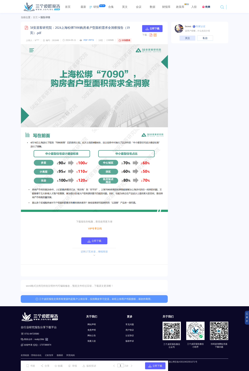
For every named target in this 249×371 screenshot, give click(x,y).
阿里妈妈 (70, 355)
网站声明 (91, 324)
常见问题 (130, 324)
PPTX (91, 40)
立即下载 (152, 28)
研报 (94, 7)
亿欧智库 (49, 355)
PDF (86, 40)
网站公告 (91, 335)
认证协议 (130, 335)
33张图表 (124, 40)
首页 (35, 17)
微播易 (60, 355)
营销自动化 (36, 355)
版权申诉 (130, 341)
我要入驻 (91, 341)
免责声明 (91, 330)
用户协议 (130, 330)
